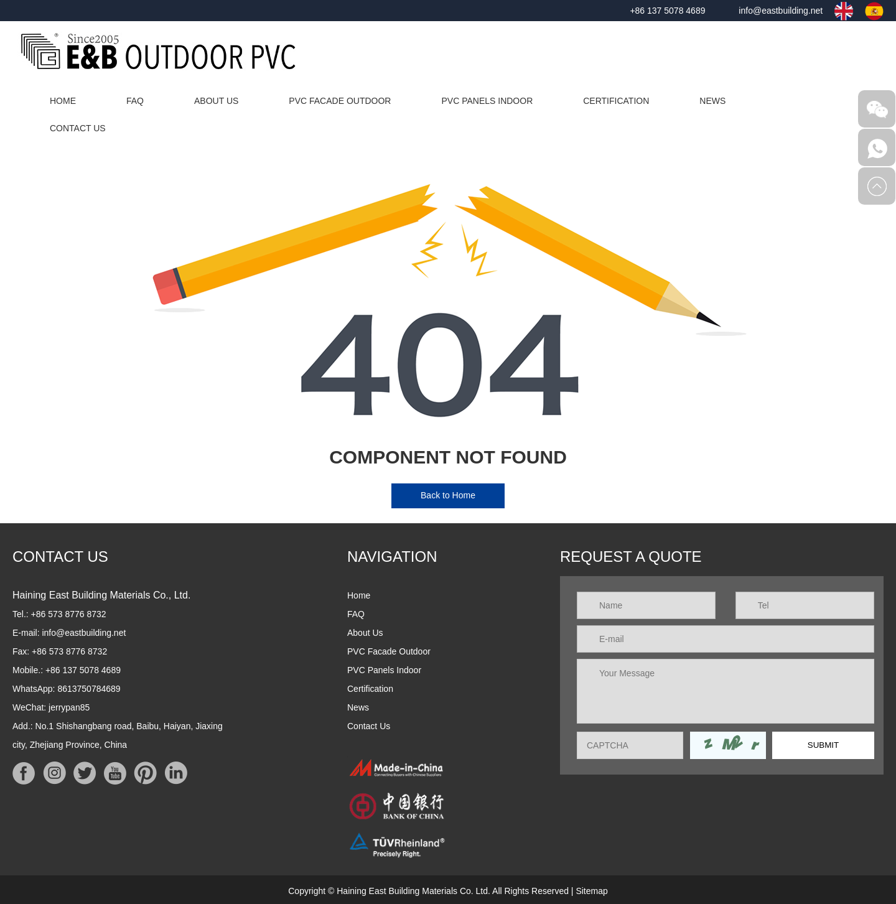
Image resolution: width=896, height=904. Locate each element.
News (712, 101)
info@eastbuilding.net (781, 11)
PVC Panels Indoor (487, 101)
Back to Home (448, 495)
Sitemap (591, 891)
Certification (616, 101)
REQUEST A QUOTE (631, 556)
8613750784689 (88, 689)
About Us (216, 101)
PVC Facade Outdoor (340, 101)
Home (63, 101)
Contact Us (78, 128)
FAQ (135, 101)
